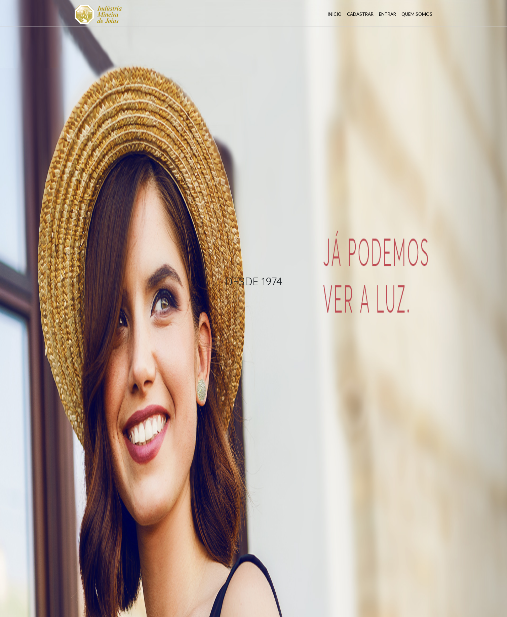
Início (334, 14)
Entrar (387, 14)
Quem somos (416, 14)
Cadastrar (360, 14)
